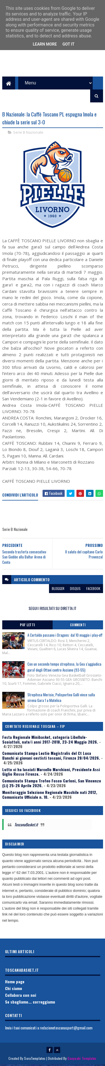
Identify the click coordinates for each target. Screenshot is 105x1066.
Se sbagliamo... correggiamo (30, 1003)
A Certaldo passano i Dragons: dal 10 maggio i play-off (64, 636)
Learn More (45, 44)
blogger (58, 589)
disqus (75, 589)
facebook (93, 589)
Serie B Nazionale (28, 133)
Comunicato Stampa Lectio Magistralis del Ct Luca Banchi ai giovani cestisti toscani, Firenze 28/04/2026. (51, 756)
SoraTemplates (34, 1059)
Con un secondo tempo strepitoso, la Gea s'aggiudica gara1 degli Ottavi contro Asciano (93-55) (64, 668)
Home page (14, 983)
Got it (68, 44)
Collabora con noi (20, 996)
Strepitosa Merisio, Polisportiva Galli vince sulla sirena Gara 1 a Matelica (61, 698)
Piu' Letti (27, 626)
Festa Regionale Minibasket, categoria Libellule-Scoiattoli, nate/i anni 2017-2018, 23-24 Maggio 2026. (50, 740)
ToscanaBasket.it (26, 826)
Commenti (78, 626)
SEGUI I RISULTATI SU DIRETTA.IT (52, 609)
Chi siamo (13, 989)
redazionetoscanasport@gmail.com (66, 1029)
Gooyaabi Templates (81, 1059)
